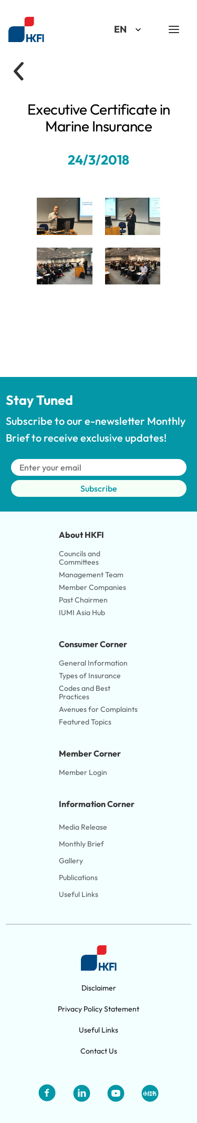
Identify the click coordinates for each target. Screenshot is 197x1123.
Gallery (71, 860)
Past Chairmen (83, 600)
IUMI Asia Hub (82, 612)
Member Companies (93, 587)
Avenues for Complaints (98, 709)
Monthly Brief (81, 844)
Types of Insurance (90, 675)
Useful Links (78, 894)
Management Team (91, 574)
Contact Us (98, 1051)
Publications (78, 877)
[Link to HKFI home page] (26, 30)
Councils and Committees (80, 558)
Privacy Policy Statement (98, 1009)
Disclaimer (98, 988)
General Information (93, 663)
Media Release (83, 827)
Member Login (83, 772)
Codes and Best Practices (85, 692)
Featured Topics (85, 722)
